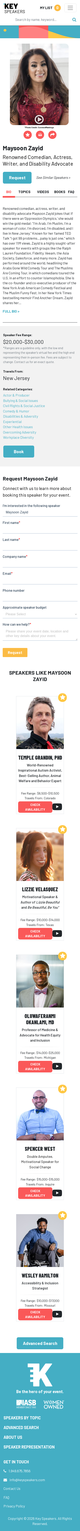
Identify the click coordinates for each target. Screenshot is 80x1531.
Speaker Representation (29, 1446)
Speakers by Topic (22, 1417)
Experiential (12, 422)
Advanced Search (40, 1343)
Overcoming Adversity (19, 432)
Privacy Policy (14, 1506)
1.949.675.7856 (20, 1471)
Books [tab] (59, 192)
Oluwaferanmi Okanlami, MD (40, 1019)
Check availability (35, 807)
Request (17, 177)
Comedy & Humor (16, 411)
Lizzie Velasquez (40, 889)
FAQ (6, 1497)
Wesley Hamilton (40, 1275)
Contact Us (12, 1488)
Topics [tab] (24, 192)
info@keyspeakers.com (27, 1480)
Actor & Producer (16, 395)
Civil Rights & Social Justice (24, 406)
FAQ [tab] (71, 192)
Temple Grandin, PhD (40, 757)
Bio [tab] (8, 192)
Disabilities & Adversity (20, 416)
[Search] (41, 19)
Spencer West (40, 1148)
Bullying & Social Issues (20, 400)
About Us (13, 1437)
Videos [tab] (43, 192)
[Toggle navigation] (70, 8)
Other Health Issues (18, 427)
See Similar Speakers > (53, 177)
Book (19, 451)
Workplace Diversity (18, 437)
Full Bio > (11, 311)
